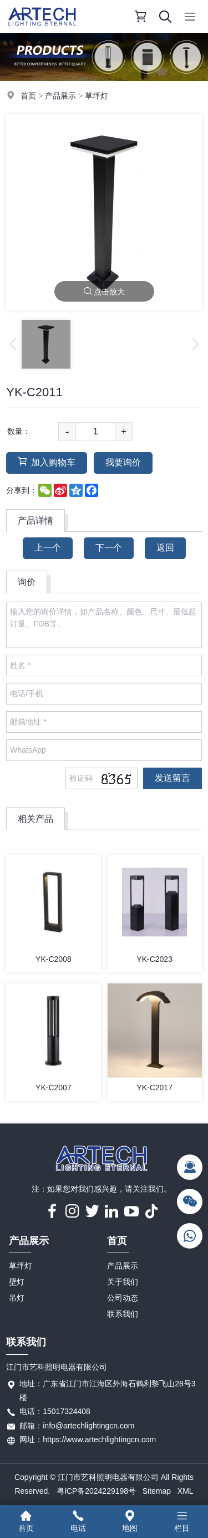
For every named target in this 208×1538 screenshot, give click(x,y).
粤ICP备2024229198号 (96, 1491)
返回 (165, 547)
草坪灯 (96, 95)
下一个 (108, 547)
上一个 (47, 547)
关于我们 (122, 1281)
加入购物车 (46, 462)
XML (185, 1491)
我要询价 (123, 462)
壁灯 (16, 1281)
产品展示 (60, 95)
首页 (28, 95)
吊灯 (16, 1297)
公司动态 (122, 1297)
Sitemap (157, 1491)
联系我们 (122, 1313)
